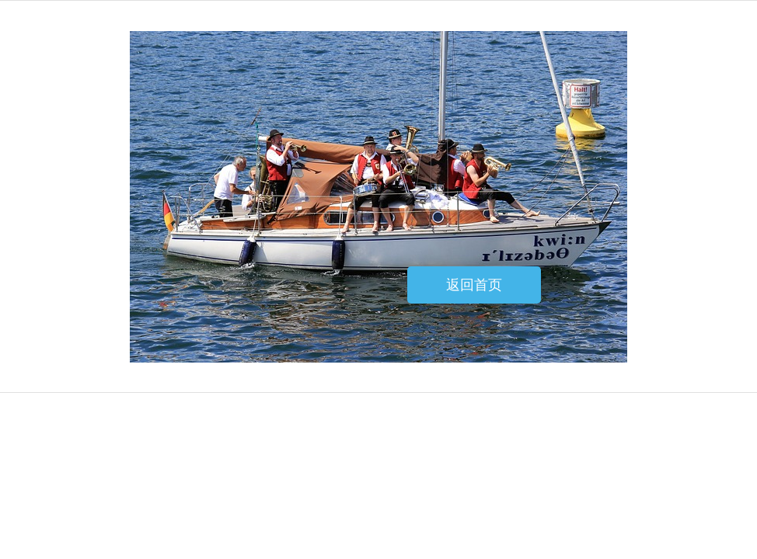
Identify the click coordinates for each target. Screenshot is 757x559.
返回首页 (474, 285)
